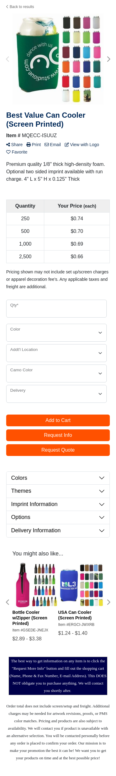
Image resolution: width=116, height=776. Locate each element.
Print (33, 144)
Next (108, 59)
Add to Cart (58, 420)
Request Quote (58, 450)
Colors (19, 478)
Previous (8, 59)
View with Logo (82, 144)
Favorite (16, 152)
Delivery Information (36, 530)
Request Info (58, 435)
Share (14, 144)
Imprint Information (34, 504)
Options (20, 517)
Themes (21, 491)
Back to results (20, 7)
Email (53, 144)
